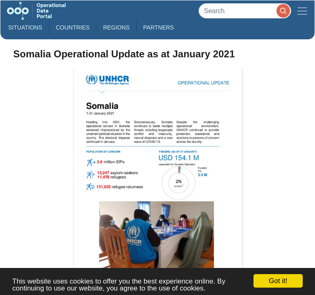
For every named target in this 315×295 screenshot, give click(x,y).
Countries (72, 27)
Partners (158, 27)
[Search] (245, 10)
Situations (25, 27)
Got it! (278, 281)
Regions (116, 27)
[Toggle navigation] (302, 11)
